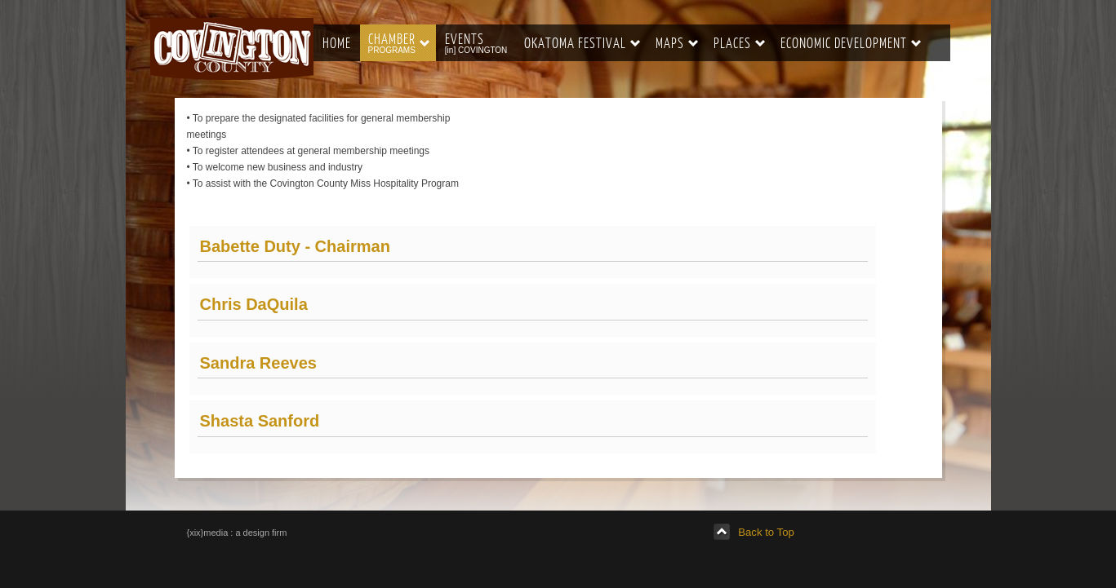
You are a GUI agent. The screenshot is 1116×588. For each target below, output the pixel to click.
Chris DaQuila (254, 304)
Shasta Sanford (260, 421)
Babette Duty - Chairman (295, 246)
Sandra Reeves (258, 363)
